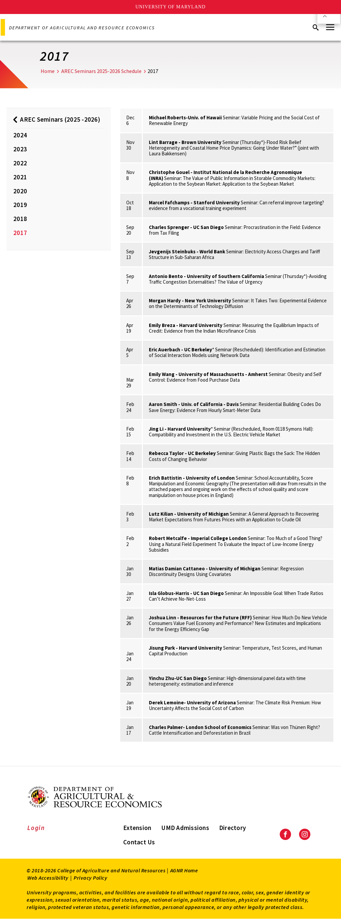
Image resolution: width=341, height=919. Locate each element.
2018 (20, 219)
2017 (20, 233)
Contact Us (139, 842)
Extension (137, 828)
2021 (20, 177)
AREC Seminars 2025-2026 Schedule (101, 71)
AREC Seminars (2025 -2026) (60, 119)
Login (36, 828)
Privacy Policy (90, 877)
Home (48, 71)
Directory (232, 828)
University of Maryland (171, 6)
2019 (20, 205)
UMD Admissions (185, 828)
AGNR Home (184, 870)
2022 (20, 163)
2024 (20, 135)
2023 (20, 149)
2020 (20, 191)
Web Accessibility (48, 877)
